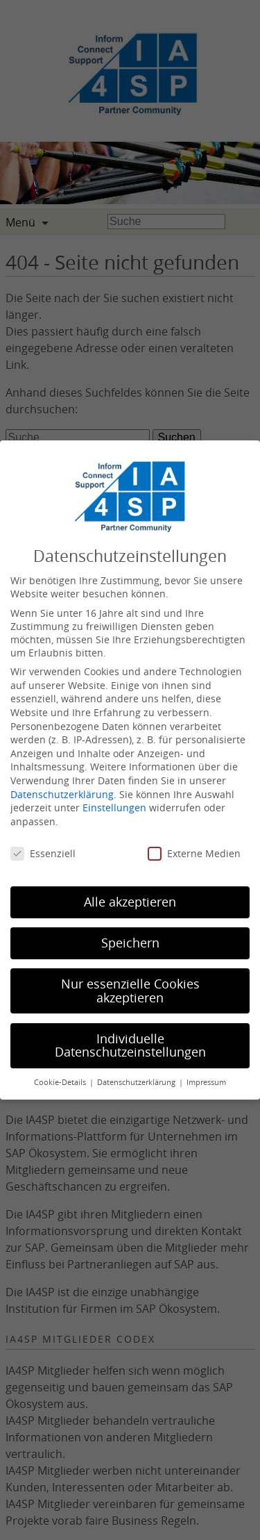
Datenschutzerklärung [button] (137, 1082)
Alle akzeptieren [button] (130, 902)
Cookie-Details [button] (61, 1082)
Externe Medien (194, 853)
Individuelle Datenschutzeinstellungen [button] (130, 1046)
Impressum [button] (206, 1082)
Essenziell (43, 853)
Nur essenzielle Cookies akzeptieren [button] (130, 991)
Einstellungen (114, 807)
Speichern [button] (130, 943)
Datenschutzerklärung (62, 794)
